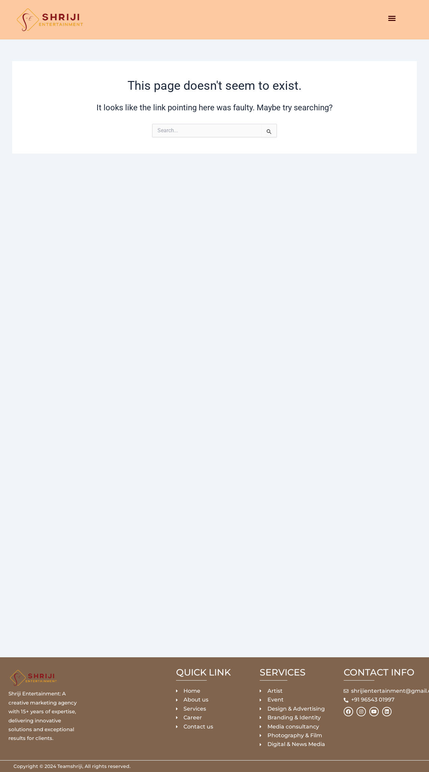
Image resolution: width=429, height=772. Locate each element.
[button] (392, 18)
